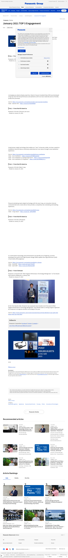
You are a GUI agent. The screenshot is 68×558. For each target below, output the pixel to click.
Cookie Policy (54, 554)
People (18, 10)
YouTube (9, 553)
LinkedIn (35, 323)
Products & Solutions (45, 10)
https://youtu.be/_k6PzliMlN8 (28, 211)
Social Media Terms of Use (20, 554)
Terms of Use (12, 554)
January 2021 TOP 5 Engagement (40, 15)
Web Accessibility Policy (31, 554)
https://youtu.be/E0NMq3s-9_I (38, 159)
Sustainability (24, 10)
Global (4, 10)
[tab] (16, 477)
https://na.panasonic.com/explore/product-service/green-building (30, 102)
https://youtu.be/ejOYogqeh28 (42, 157)
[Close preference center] (51, 30)
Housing (38, 404)
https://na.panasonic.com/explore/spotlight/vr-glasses (27, 262)
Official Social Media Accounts (22, 549)
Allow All (22, 51)
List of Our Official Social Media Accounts (20, 325)
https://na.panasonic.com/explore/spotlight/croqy (26, 210)
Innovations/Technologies (52, 404)
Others (43, 404)
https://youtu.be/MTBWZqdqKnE (30, 156)
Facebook (24, 323)
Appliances (21, 404)
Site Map (7, 554)
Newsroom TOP (6, 15)
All (9, 10)
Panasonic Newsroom (11, 535)
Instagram (21, 553)
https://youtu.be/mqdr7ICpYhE (26, 264)
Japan (62, 535)
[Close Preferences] (2, 555)
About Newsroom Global (51, 548)
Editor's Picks (9, 27)
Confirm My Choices (45, 73)
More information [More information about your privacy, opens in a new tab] (21, 47)
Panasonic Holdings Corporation (7, 1)
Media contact (12, 367)
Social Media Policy (40, 554)
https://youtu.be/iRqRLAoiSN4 (27, 265)
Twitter (30, 323)
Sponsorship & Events (33, 10)
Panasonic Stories (14, 15)
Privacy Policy (47, 554)
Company (13, 10)
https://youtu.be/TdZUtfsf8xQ (28, 103)
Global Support (23, 374)
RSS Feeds (61, 548)
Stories (59, 10)
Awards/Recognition (28, 15)
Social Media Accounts (42, 374)
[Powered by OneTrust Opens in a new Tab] (47, 76)
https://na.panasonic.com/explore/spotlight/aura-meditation (29, 154)
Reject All (34, 73)
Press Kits (53, 10)
